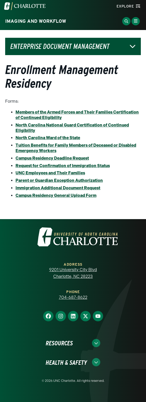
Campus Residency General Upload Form (56, 195)
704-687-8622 (73, 297)
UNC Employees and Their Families (50, 172)
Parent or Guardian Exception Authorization (59, 180)
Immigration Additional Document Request (58, 187)
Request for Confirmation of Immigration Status (63, 165)
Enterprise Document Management (60, 46)
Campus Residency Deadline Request (52, 158)
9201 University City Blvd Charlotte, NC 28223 (73, 273)
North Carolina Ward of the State (48, 137)
